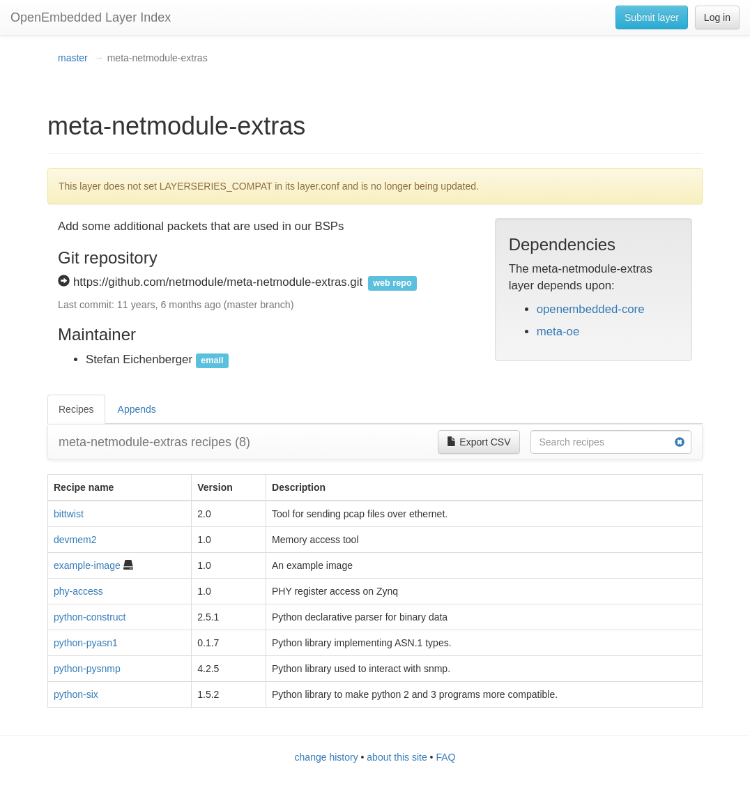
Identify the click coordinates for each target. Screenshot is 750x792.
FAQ (445, 757)
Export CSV (478, 442)
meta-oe (558, 331)
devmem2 (75, 539)
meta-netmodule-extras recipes (154, 442)
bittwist (69, 513)
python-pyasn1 (86, 642)
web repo (392, 283)
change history (326, 757)
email (212, 360)
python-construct (90, 617)
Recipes (76, 409)
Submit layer (652, 17)
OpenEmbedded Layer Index (90, 17)
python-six (76, 694)
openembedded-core (591, 309)
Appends (137, 409)
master (73, 57)
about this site (397, 757)
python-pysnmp (87, 668)
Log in (717, 17)
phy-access (78, 591)
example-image (87, 565)
